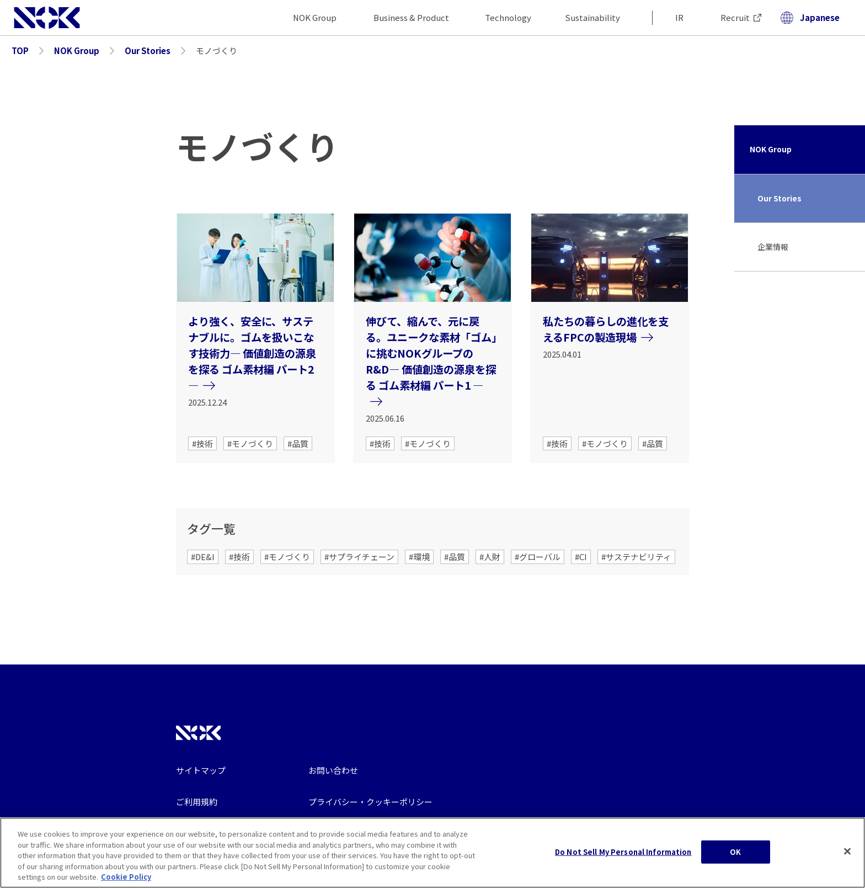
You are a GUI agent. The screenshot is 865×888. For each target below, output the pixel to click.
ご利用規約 (196, 801)
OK (735, 857)
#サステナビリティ (636, 556)
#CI (581, 556)
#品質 (297, 443)
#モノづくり (250, 443)
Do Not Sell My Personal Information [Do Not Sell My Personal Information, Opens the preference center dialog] (623, 857)
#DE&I (203, 556)
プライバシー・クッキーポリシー (370, 801)
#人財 (489, 556)
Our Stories (779, 198)
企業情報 (772, 246)
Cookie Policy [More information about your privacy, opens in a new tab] (126, 882)
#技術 (202, 443)
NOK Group (771, 149)
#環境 (419, 556)
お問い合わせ (333, 770)
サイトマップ (201, 770)
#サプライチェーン (359, 556)
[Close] (847, 856)
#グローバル (537, 556)
